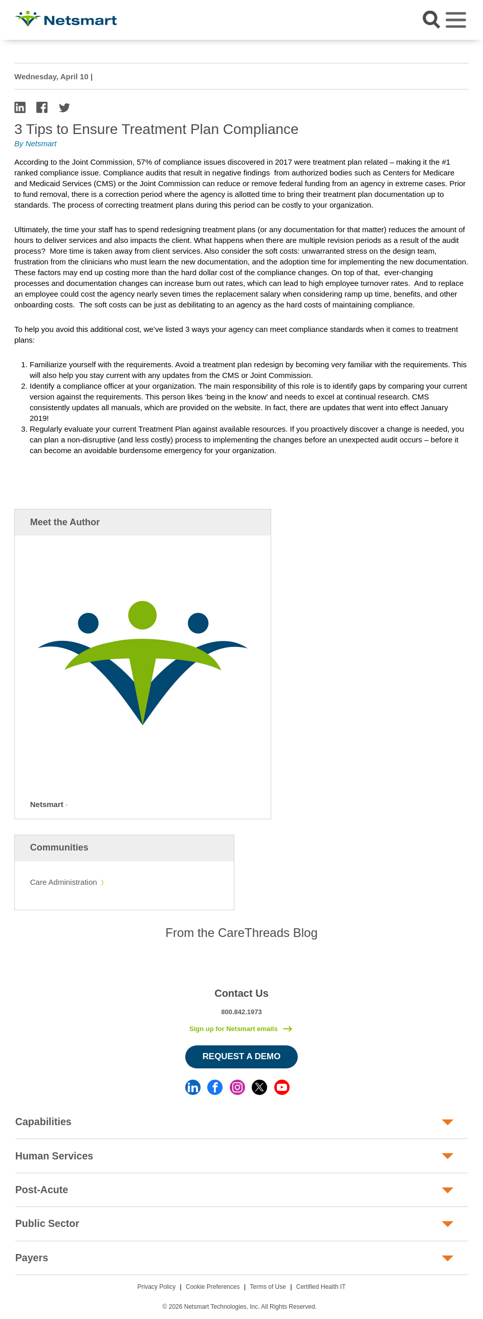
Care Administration (63, 882)
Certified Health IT (321, 1286)
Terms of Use (268, 1286)
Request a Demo (242, 1056)
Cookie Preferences (212, 1286)
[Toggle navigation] (456, 20)
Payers (31, 1257)
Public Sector (47, 1223)
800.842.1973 (241, 1012)
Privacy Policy (157, 1286)
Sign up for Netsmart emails (233, 1029)
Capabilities (43, 1121)
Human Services (54, 1155)
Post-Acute (41, 1189)
